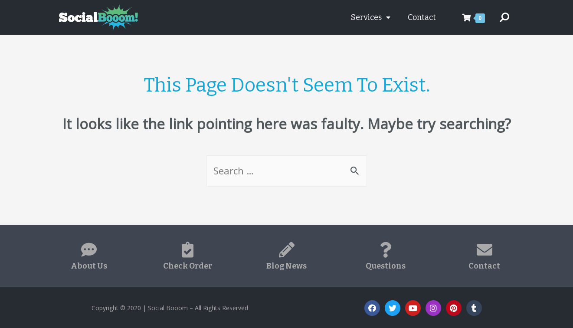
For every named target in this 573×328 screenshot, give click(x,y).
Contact (422, 17)
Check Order (187, 266)
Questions (386, 266)
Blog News (286, 266)
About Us (89, 266)
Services (370, 17)
